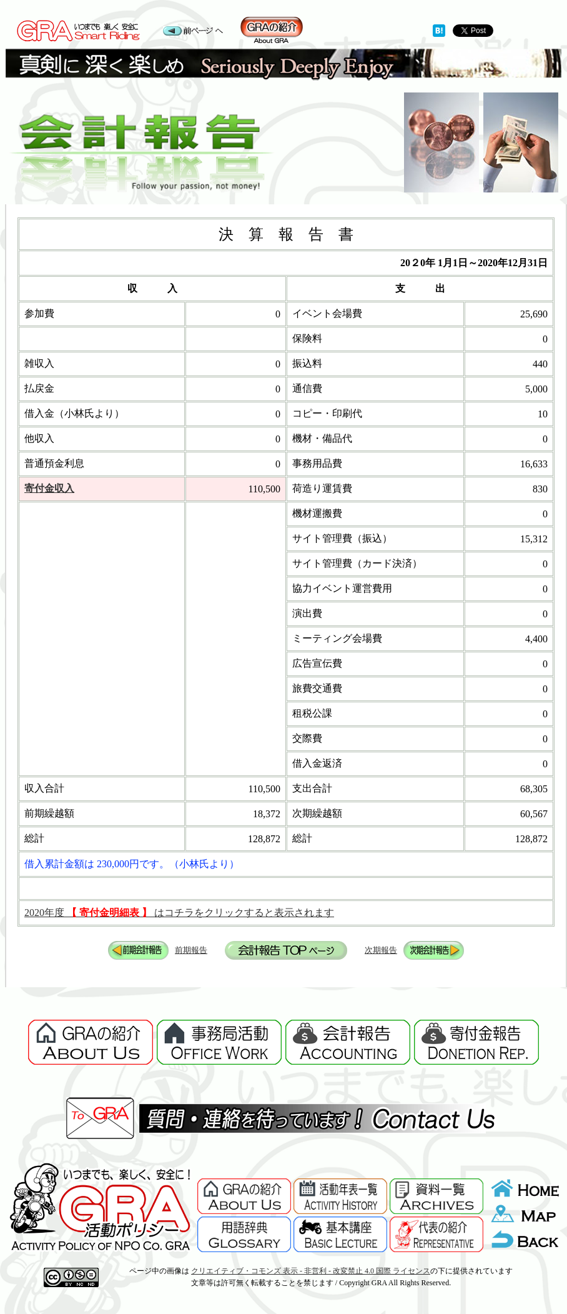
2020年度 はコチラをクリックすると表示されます (179, 912)
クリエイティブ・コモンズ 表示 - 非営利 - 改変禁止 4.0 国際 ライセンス (310, 1271)
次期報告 (381, 950)
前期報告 (191, 950)
